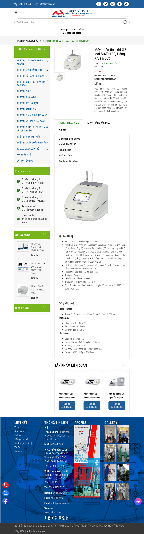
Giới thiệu (19, 431)
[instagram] (112, 4)
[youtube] (126, 4)
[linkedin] (67, 518)
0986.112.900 (25, 4)
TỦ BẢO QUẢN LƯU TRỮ (28, 148)
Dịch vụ (18, 451)
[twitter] (105, 4)
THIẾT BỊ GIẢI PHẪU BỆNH (29, 70)
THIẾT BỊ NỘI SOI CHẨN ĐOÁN (31, 121)
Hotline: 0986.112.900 (104, 75)
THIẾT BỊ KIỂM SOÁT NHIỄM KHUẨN (30, 62)
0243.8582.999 (56, 466)
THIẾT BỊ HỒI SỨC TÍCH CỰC (30, 75)
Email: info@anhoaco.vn (105, 78)
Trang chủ (21, 41)
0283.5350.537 (56, 487)
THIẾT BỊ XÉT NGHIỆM (27, 103)
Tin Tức (18, 447)
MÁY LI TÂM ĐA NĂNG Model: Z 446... (38, 289)
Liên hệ (97, 71)
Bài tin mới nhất (21, 308)
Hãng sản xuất (21, 439)
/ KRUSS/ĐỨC (32, 41)
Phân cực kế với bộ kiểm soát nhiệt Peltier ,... (67, 397)
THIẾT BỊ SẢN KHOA (26, 109)
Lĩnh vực (18, 435)
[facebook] (98, 4)
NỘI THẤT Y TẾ (24, 154)
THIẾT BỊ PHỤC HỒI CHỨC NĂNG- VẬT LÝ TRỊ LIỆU (32, 129)
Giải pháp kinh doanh (72, 33)
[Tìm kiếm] (125, 22)
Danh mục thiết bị (23, 443)
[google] (119, 4)
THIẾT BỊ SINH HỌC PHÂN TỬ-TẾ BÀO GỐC (32, 84)
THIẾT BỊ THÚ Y (24, 91)
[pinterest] (60, 518)
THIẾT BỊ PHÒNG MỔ (26, 97)
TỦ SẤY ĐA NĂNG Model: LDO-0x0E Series (38, 247)
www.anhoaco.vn (52, 512)
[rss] (63, 518)
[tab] (68, 123)
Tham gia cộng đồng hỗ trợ (72, 29)
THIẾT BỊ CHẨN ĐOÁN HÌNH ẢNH (32, 142)
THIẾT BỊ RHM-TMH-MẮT (28, 136)
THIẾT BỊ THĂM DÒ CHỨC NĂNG (32, 115)
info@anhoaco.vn (47, 4)
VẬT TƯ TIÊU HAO (25, 160)
